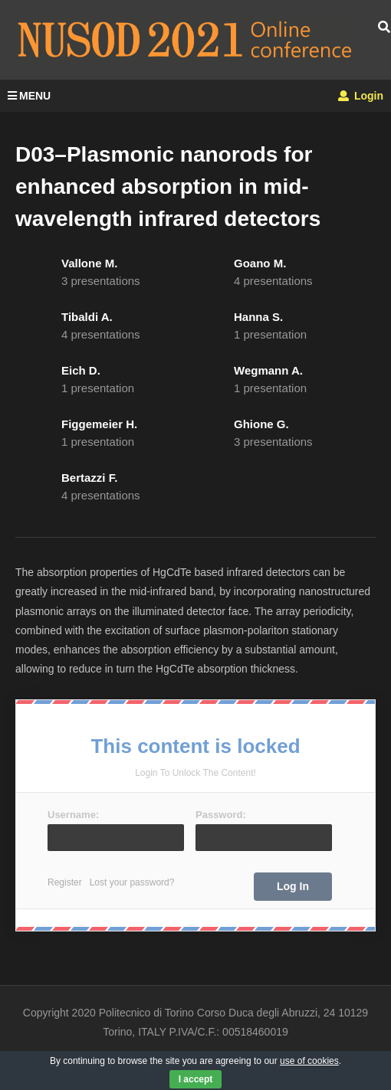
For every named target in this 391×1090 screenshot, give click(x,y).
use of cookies (309, 1061)
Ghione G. (261, 423)
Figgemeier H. (99, 423)
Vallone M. (89, 263)
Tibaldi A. (87, 316)
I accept (196, 1079)
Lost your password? (132, 882)
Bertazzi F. (89, 477)
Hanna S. (258, 316)
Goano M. (260, 263)
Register (65, 882)
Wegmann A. (268, 370)
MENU (29, 96)
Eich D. (80, 370)
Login (360, 96)
